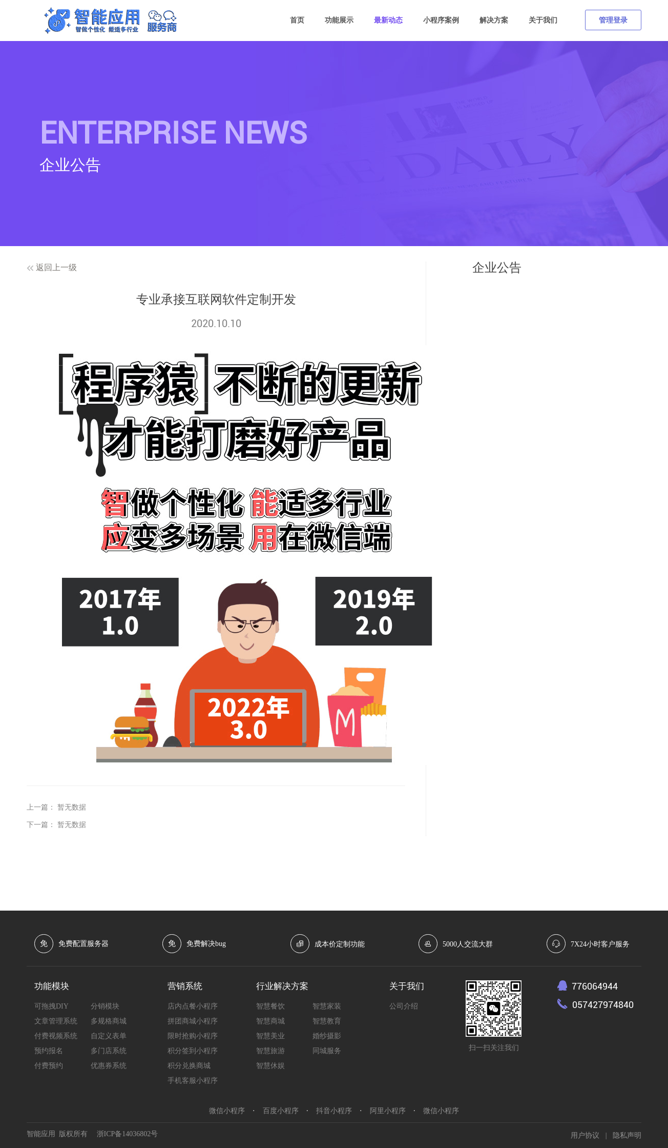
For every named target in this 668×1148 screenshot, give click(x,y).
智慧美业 (270, 1036)
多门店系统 (109, 1051)
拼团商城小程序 (193, 1021)
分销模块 (105, 1006)
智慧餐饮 (270, 1006)
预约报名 (48, 1051)
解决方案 (493, 20)
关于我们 (543, 20)
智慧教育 (326, 1021)
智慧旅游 (270, 1051)
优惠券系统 (109, 1066)
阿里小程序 (388, 1111)
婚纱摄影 (326, 1036)
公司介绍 (403, 1006)
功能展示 (339, 20)
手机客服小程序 (193, 1080)
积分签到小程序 (193, 1051)
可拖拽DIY (51, 1006)
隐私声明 (627, 1135)
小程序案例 (441, 20)
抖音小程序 (334, 1111)
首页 (297, 20)
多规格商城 (109, 1021)
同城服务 (326, 1051)
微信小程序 (227, 1111)
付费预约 (48, 1066)
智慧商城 (270, 1021)
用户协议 (585, 1135)
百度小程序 (281, 1111)
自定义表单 (109, 1036)
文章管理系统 (55, 1021)
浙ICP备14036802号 (127, 1134)
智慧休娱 (270, 1066)
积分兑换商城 (189, 1066)
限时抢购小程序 (193, 1036)
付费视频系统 (55, 1036)
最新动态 (388, 20)
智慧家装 (326, 1006)
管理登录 (613, 20)
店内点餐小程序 (193, 1006)
